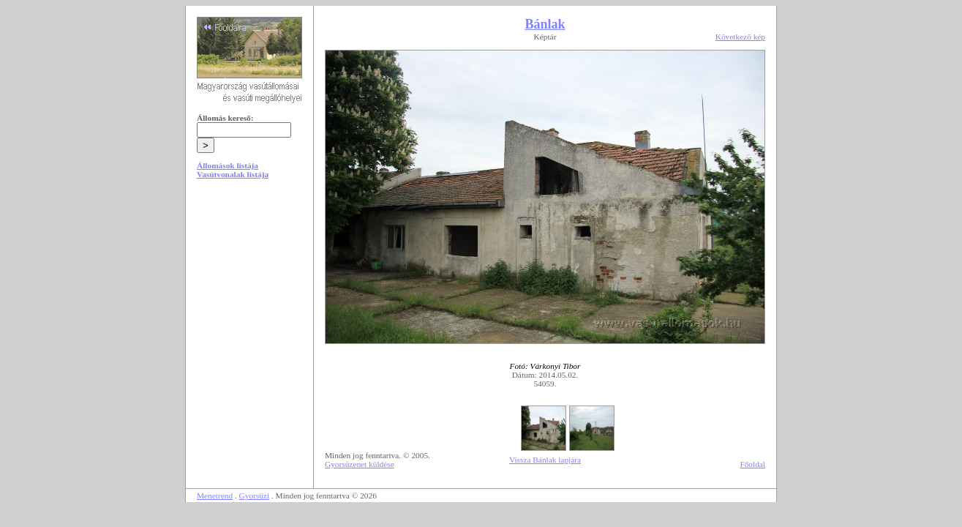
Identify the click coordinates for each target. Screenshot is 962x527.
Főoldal (752, 464)
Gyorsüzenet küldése (359, 464)
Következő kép (740, 36)
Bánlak (545, 24)
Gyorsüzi (254, 495)
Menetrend (215, 495)
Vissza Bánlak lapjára (545, 459)
